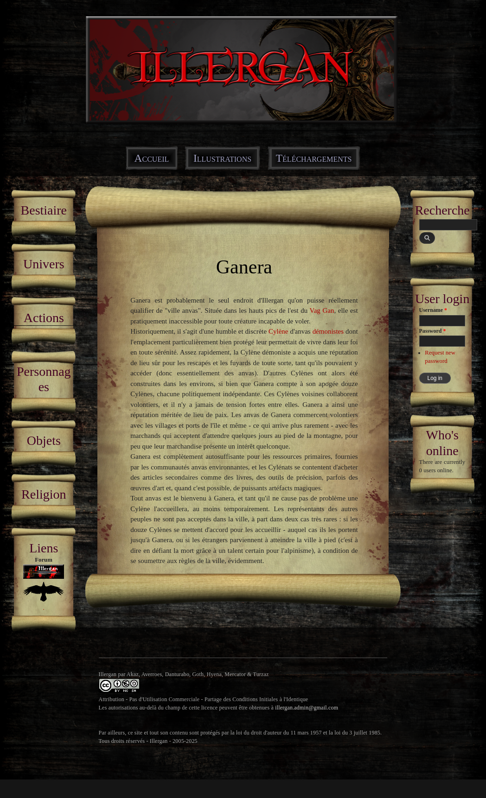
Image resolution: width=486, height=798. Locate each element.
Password (432, 331)
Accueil (151, 158)
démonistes (328, 331)
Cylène (278, 331)
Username (433, 310)
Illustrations (222, 158)
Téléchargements (314, 158)
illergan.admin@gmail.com (306, 707)
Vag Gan (322, 310)
